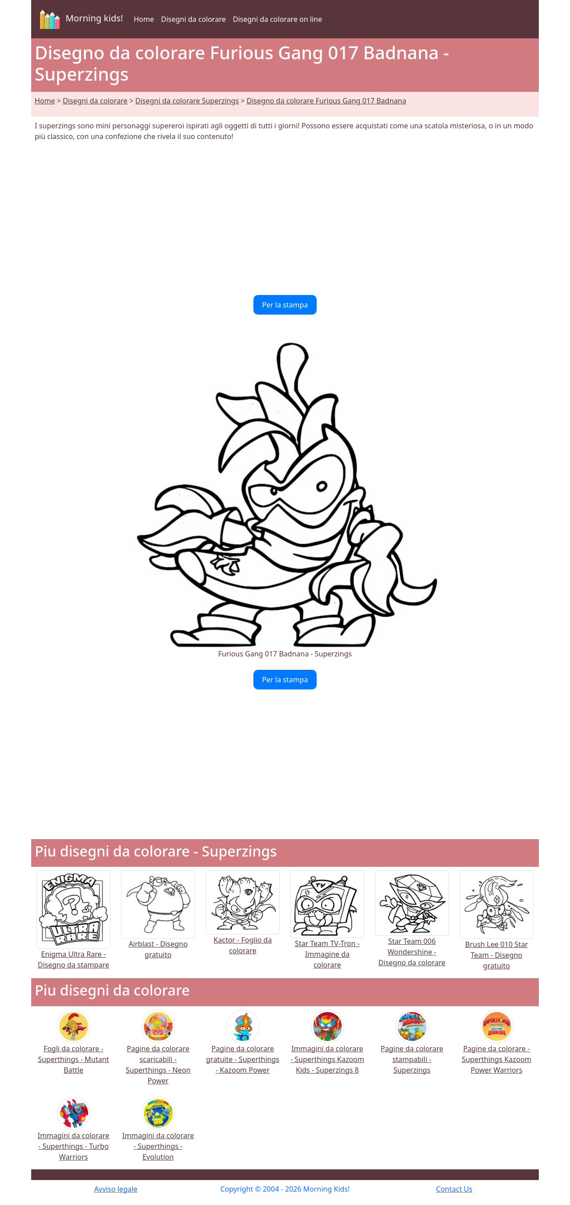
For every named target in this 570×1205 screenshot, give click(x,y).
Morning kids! (80, 19)
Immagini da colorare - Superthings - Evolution (158, 1134)
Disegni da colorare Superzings (187, 101)
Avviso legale (115, 1189)
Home (144, 19)
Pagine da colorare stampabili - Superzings (412, 1047)
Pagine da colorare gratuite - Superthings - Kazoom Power (243, 1047)
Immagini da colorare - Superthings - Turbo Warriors (73, 1134)
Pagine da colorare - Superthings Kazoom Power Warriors (496, 1047)
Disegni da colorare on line (277, 19)
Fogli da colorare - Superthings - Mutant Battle (73, 1047)
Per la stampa (285, 305)
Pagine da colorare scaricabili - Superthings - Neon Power (158, 1053)
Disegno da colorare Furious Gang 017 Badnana (326, 101)
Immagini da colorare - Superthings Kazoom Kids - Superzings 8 (327, 1047)
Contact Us (454, 1189)
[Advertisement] (285, 218)
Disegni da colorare (193, 19)
